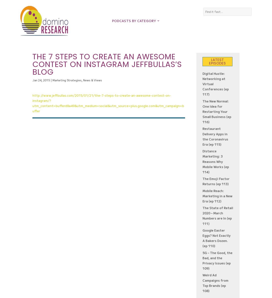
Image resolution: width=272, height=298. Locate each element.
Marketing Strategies (67, 80)
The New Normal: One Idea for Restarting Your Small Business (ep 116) (217, 111)
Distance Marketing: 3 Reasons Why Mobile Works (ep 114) (216, 161)
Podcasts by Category (134, 21)
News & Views (92, 80)
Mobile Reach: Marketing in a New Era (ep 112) (217, 195)
